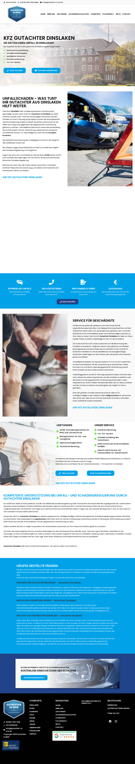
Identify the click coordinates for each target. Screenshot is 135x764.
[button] (15, 70)
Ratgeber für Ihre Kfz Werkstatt (91, 702)
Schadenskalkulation (78, 14)
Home (42, 14)
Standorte (95, 14)
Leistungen (62, 14)
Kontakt (127, 14)
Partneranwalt (115, 362)
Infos (118, 14)
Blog (31, 168)
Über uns (51, 14)
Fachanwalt (108, 14)
